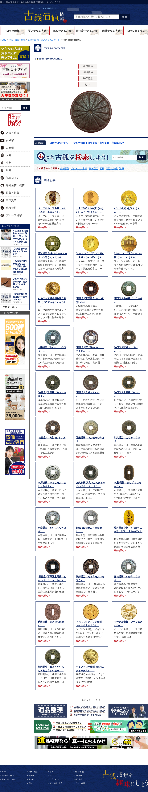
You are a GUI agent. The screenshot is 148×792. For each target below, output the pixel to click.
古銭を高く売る (136, 30)
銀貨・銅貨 (12, 192)
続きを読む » (44, 227)
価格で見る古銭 (62, 30)
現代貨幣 (11, 207)
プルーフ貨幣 (14, 215)
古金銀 (10, 147)
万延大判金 (112, 168)
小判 (8, 162)
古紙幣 (10, 140)
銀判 (8, 170)
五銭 (102, 168)
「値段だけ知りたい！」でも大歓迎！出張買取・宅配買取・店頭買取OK (85, 143)
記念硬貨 (64, 168)
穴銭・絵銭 (12, 132)
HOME (4, 772)
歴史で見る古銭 (37, 30)
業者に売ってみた (8, 779)
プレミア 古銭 (79, 168)
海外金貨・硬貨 (15, 185)
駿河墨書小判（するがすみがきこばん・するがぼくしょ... (128, 531)
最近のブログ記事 (10, 226)
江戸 (121, 168)
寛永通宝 (93, 168)
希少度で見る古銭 (86, 30)
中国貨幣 (11, 200)
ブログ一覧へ (10, 307)
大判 (8, 155)
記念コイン (12, 177)
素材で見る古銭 (111, 30)
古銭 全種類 (12, 30)
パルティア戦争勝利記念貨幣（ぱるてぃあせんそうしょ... (52, 302)
